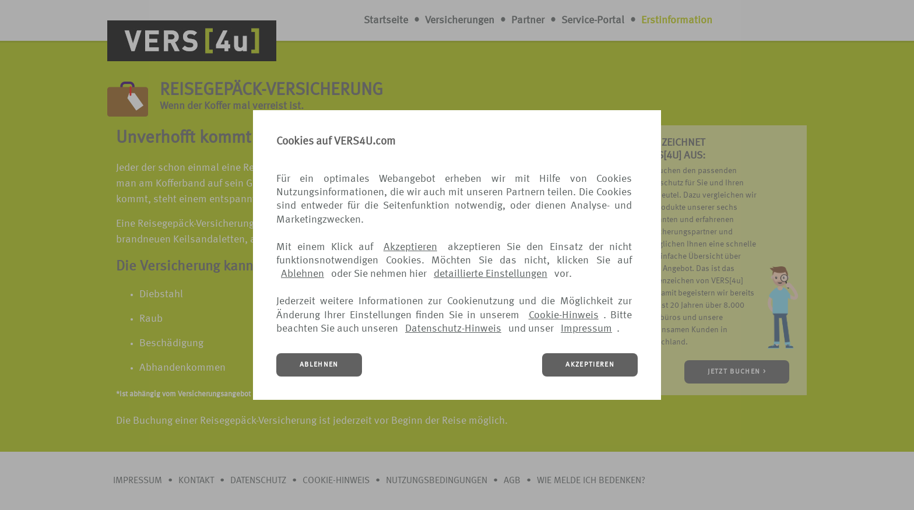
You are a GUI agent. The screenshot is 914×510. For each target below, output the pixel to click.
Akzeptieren (410, 247)
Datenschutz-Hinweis (453, 328)
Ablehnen (302, 274)
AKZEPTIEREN (589, 364)
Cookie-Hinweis (564, 315)
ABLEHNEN (319, 364)
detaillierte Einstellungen (490, 274)
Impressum (586, 328)
